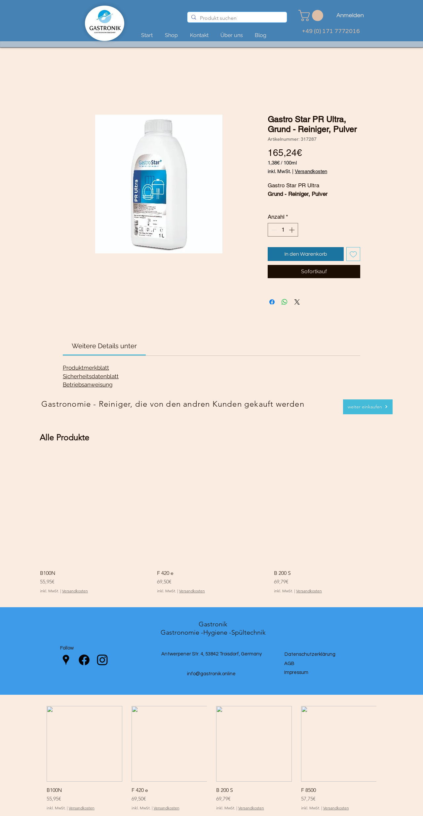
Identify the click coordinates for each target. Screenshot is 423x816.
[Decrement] (274, 230)
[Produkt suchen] (236, 18)
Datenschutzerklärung (310, 654)
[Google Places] (66, 660)
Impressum (296, 672)
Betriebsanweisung (88, 384)
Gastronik (213, 624)
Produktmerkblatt (86, 367)
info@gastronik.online (211, 673)
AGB (289, 663)
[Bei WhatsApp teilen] (284, 302)
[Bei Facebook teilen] (272, 302)
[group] (211, 524)
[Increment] (292, 230)
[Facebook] (84, 660)
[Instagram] (102, 660)
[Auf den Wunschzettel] (353, 254)
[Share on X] (297, 302)
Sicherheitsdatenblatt (91, 376)
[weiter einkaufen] (368, 406)
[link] (312, 15)
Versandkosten (311, 171)
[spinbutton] (283, 230)
